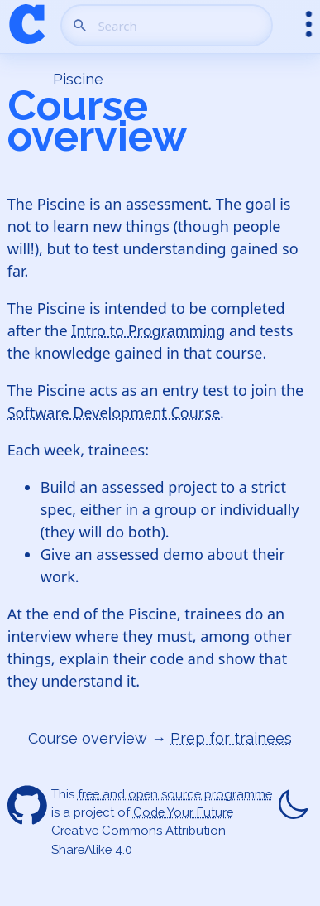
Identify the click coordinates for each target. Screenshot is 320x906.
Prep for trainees (231, 738)
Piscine (78, 79)
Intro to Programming (148, 330)
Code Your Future (183, 812)
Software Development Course (113, 412)
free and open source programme (175, 794)
